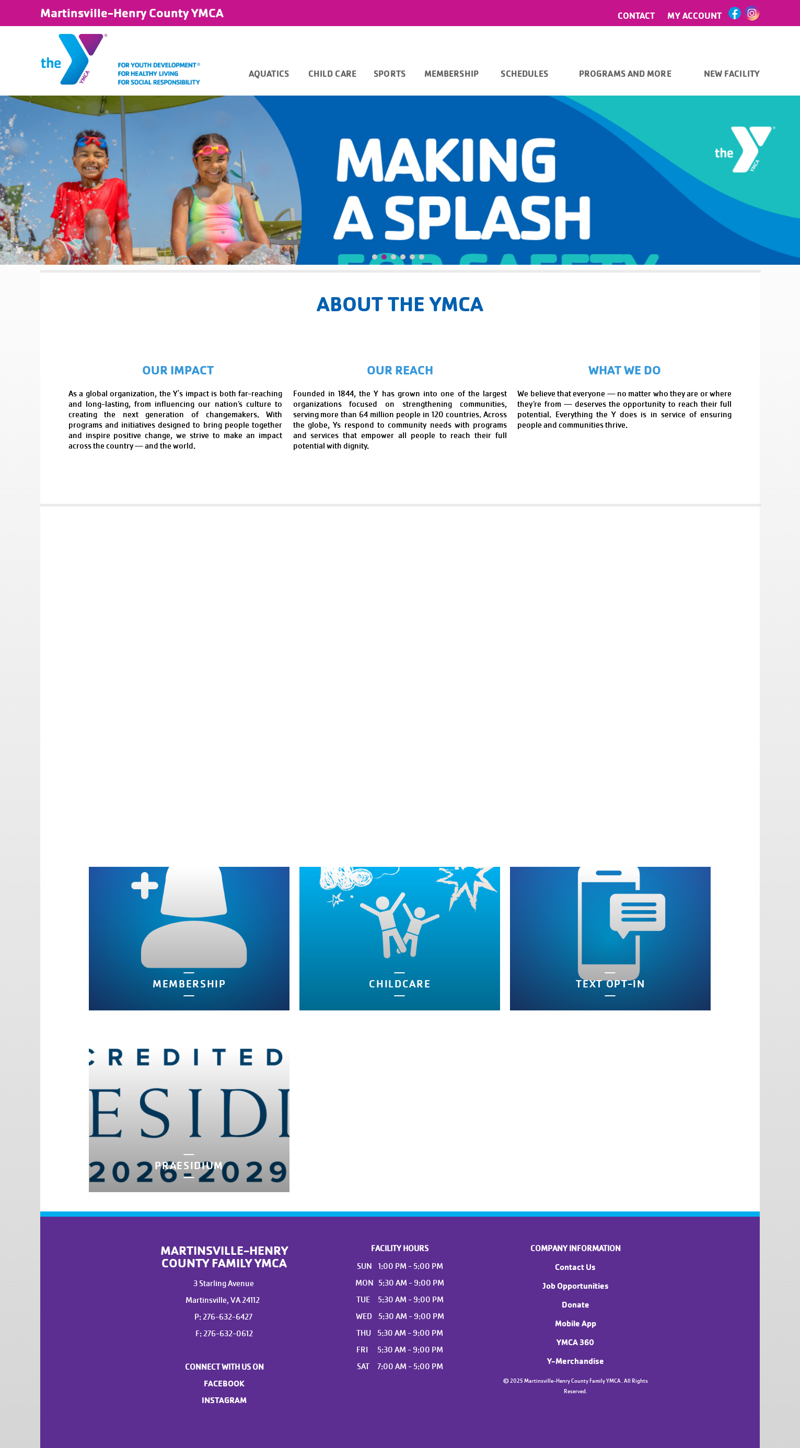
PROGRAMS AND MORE (625, 73)
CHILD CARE (332, 73)
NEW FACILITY (732, 73)
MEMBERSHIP (451, 73)
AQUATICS (269, 73)
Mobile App (575, 1323)
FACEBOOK (224, 1384)
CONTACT (636, 15)
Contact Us (575, 1267)
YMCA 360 (575, 1342)
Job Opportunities (575, 1286)
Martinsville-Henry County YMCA (132, 13)
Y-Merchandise (575, 1361)
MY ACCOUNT (694, 15)
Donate (575, 1305)
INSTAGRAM (224, 1400)
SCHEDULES (524, 73)
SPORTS (389, 73)
